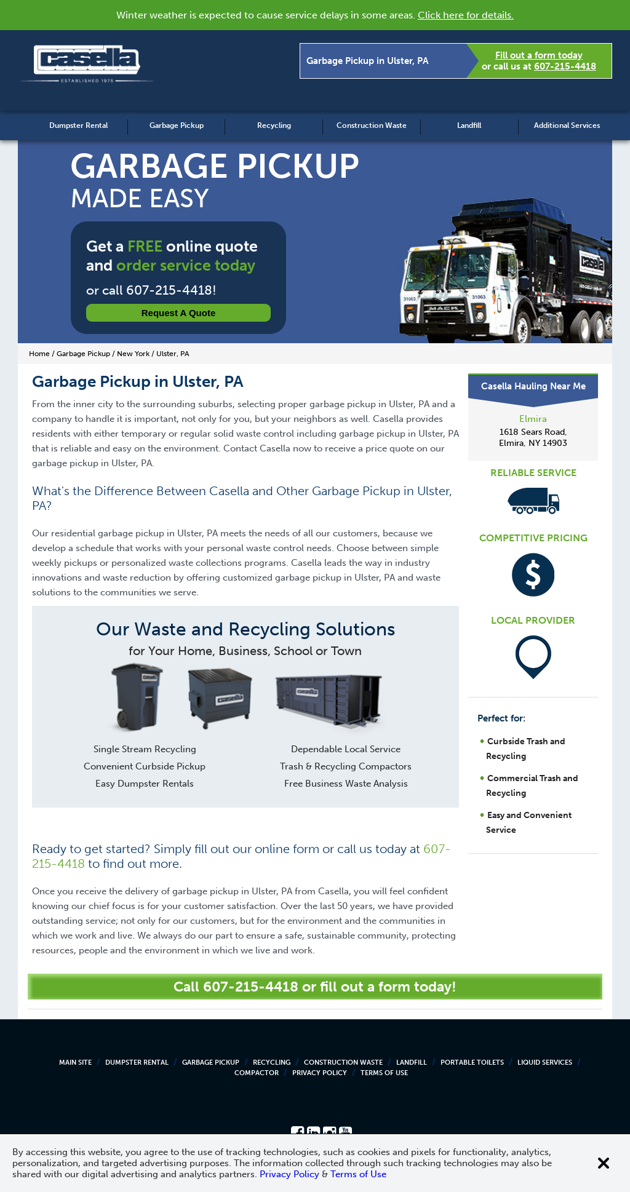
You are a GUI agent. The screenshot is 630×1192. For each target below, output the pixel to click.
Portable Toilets (472, 1063)
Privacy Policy (319, 1073)
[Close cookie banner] (603, 1163)
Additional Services (567, 125)
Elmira (533, 418)
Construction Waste (372, 125)
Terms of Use (384, 1073)
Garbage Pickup (177, 125)
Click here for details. (466, 15)
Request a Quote (179, 313)
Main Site (75, 1063)
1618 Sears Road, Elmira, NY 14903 (533, 437)
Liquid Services (544, 1063)
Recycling (274, 125)
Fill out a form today (539, 55)
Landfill (469, 125)
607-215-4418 (565, 66)
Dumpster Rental (78, 125)
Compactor (256, 1073)
